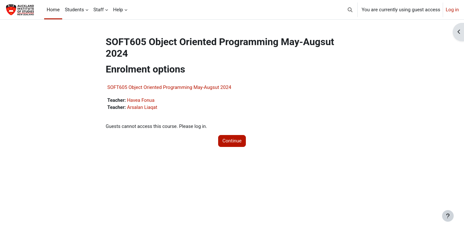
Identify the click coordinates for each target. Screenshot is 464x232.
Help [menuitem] (118, 10)
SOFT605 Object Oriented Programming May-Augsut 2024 (169, 87)
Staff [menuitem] (98, 10)
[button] (350, 9)
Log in (452, 10)
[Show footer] (448, 216)
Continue (232, 141)
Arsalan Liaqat (143, 108)
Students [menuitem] (74, 10)
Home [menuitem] (53, 10)
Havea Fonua (142, 100)
